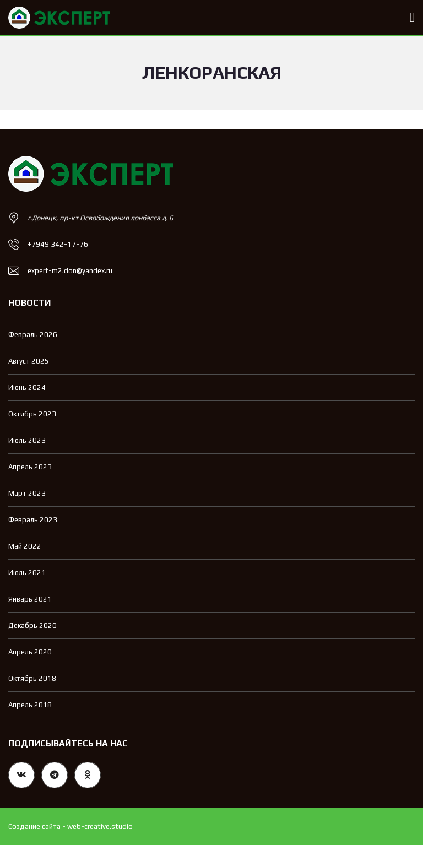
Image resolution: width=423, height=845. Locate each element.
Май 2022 (24, 546)
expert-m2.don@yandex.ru (70, 271)
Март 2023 (27, 493)
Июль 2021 (27, 572)
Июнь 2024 (27, 387)
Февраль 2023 (32, 520)
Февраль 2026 (32, 335)
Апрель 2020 (30, 652)
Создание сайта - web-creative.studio (70, 826)
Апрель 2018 (30, 705)
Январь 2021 (30, 599)
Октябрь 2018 (32, 678)
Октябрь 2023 (32, 414)
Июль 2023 (27, 440)
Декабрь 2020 (32, 625)
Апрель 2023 (30, 467)
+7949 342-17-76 (58, 244)
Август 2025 (28, 361)
